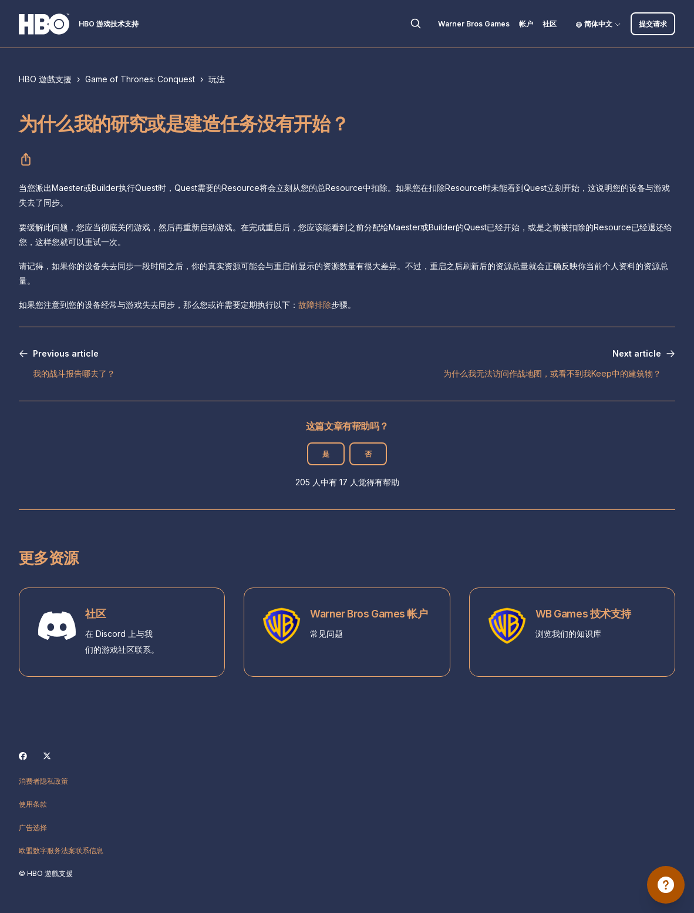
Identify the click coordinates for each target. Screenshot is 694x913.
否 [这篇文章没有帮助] (368, 453)
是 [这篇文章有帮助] (325, 453)
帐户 (526, 23)
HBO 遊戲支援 (45, 79)
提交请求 (653, 23)
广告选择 (33, 827)
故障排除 (314, 305)
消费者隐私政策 (43, 781)
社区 (550, 23)
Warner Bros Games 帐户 (368, 613)
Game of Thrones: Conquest (140, 79)
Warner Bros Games (474, 23)
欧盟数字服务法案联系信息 (61, 850)
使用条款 (33, 804)
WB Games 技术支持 (583, 613)
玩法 (216, 79)
